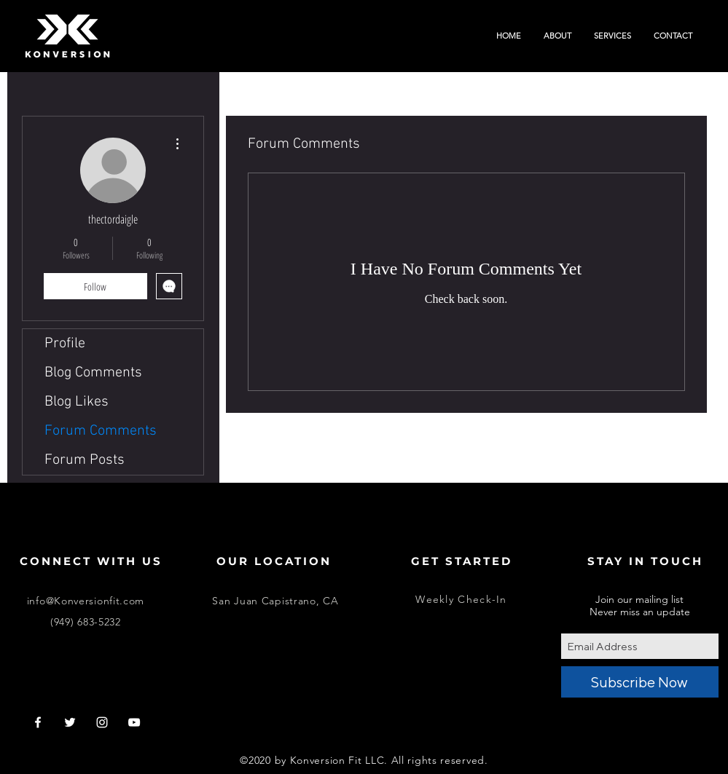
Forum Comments (100, 431)
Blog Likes (76, 402)
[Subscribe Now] (640, 682)
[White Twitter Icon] (70, 722)
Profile (64, 343)
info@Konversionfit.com (85, 600)
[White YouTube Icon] (134, 722)
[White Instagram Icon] (102, 722)
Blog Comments (93, 373)
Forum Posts (84, 460)
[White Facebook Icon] (38, 722)
